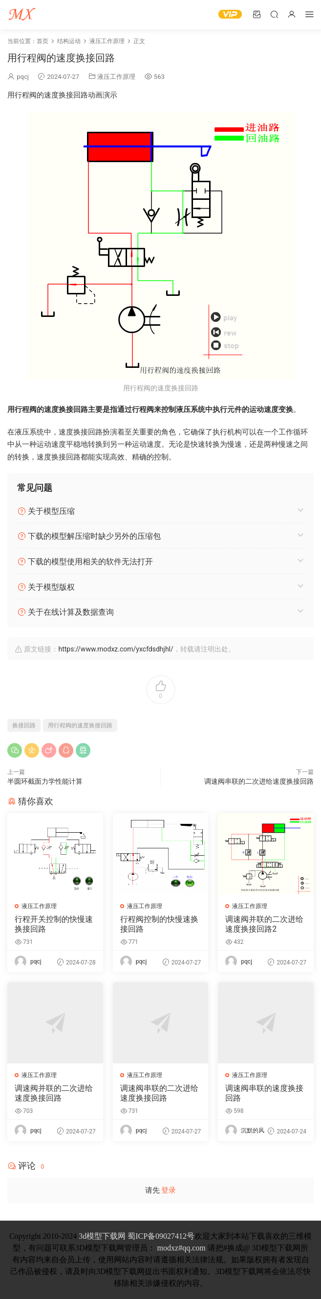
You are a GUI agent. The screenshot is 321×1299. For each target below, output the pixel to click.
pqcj (23, 76)
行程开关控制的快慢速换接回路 (54, 924)
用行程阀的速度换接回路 (80, 725)
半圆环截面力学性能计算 (45, 781)
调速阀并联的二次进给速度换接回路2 (264, 924)
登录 (168, 1190)
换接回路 (24, 725)
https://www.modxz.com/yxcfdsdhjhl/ (115, 649)
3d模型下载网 (102, 1236)
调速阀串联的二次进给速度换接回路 (259, 781)
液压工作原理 (116, 76)
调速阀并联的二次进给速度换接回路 (54, 1093)
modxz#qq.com (181, 1248)
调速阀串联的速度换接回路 (264, 1093)
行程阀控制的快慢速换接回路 (159, 924)
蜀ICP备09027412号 (161, 1236)
